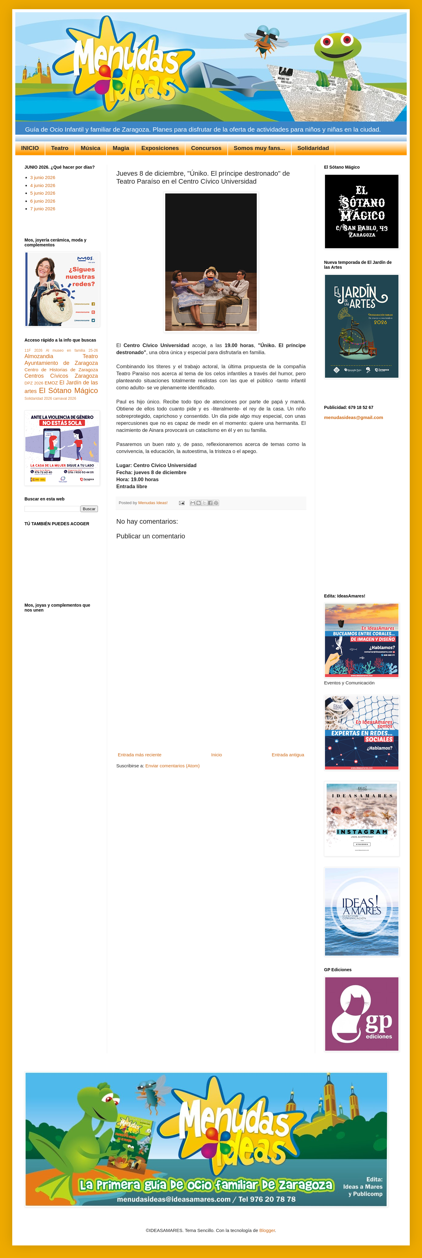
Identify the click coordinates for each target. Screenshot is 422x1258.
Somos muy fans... (259, 148)
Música (90, 148)
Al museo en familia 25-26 (72, 350)
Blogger (267, 1230)
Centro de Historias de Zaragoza (61, 369)
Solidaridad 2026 (38, 398)
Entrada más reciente (140, 754)
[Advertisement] (211, 711)
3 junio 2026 (42, 177)
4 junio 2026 (42, 185)
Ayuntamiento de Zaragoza (61, 363)
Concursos (206, 148)
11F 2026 (33, 350)
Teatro (60, 148)
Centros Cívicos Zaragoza (61, 376)
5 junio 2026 (42, 193)
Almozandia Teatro (61, 356)
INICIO (30, 148)
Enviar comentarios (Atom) (172, 765)
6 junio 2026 (42, 201)
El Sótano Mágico (68, 390)
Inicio (216, 754)
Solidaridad (313, 148)
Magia (121, 148)
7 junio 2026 (42, 208)
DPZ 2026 (33, 383)
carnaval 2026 (64, 398)
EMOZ (51, 382)
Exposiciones (160, 148)
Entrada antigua (288, 754)
